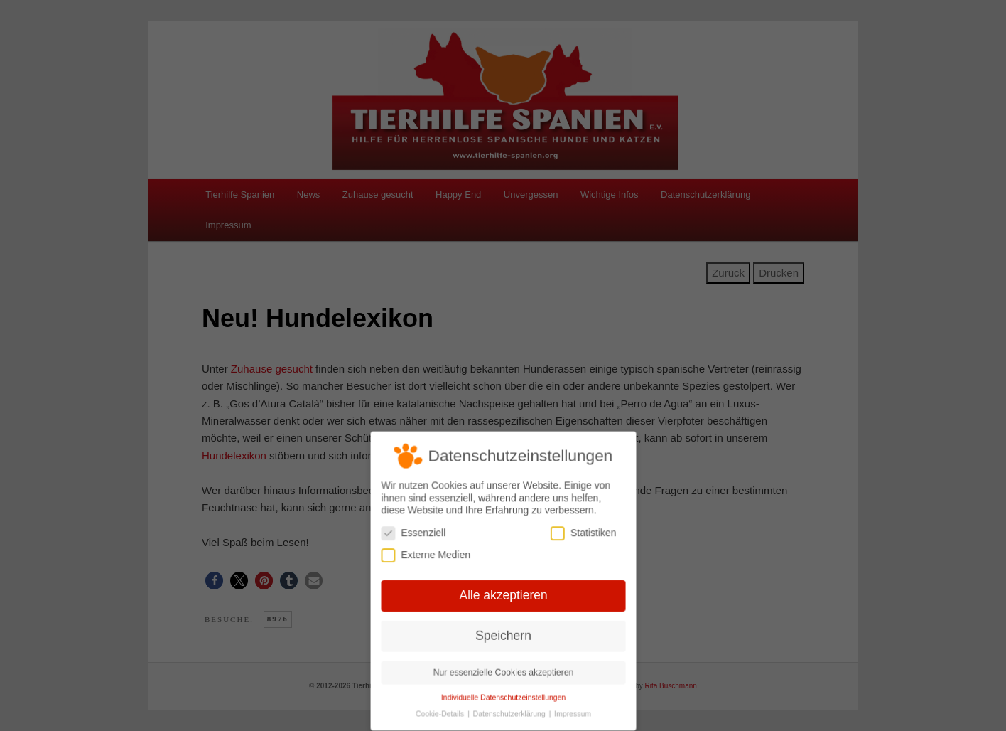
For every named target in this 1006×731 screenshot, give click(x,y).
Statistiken (581, 533)
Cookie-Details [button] (442, 711)
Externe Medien (427, 555)
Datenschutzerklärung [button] (509, 711)
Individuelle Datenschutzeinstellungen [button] (503, 695)
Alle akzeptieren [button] (503, 595)
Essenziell (414, 533)
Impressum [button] (571, 711)
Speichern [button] (502, 635)
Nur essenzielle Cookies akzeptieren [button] (503, 671)
